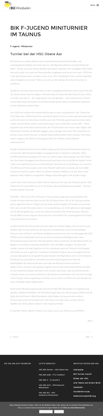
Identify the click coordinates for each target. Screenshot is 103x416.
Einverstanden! (46, 412)
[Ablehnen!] (99, 409)
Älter (89, 337)
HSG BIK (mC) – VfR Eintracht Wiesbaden (51, 386)
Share (90, 321)
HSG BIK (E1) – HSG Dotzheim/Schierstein (48, 394)
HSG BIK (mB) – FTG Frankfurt (52, 375)
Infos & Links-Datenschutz (74, 408)
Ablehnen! (59, 412)
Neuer (14, 337)
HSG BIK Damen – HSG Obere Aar (53, 370)
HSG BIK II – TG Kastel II (49, 380)
